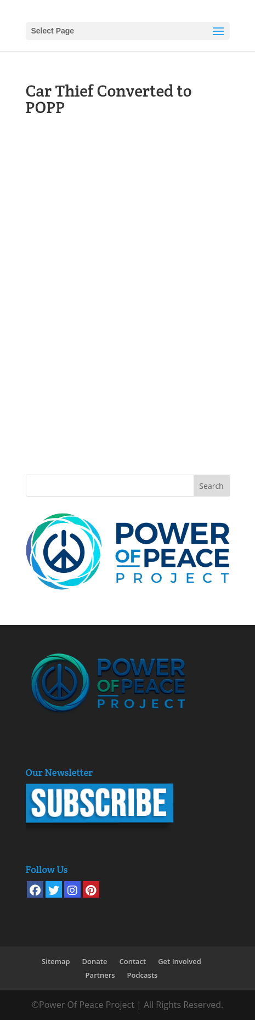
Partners (100, 975)
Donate (94, 961)
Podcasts (142, 975)
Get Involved (179, 961)
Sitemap (56, 961)
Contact (132, 961)
